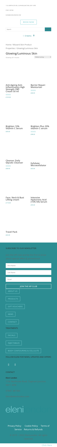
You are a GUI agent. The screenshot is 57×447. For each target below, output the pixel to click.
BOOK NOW (28, 22)
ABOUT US (12, 291)
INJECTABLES (14, 343)
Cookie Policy (31, 425)
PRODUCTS (13, 298)
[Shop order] (42, 57)
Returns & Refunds (33, 429)
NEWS (10, 314)
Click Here (47, 445)
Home (8, 44)
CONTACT (12, 322)
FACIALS (11, 335)
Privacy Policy (14, 425)
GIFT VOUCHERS (15, 306)
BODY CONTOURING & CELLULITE (23, 350)
